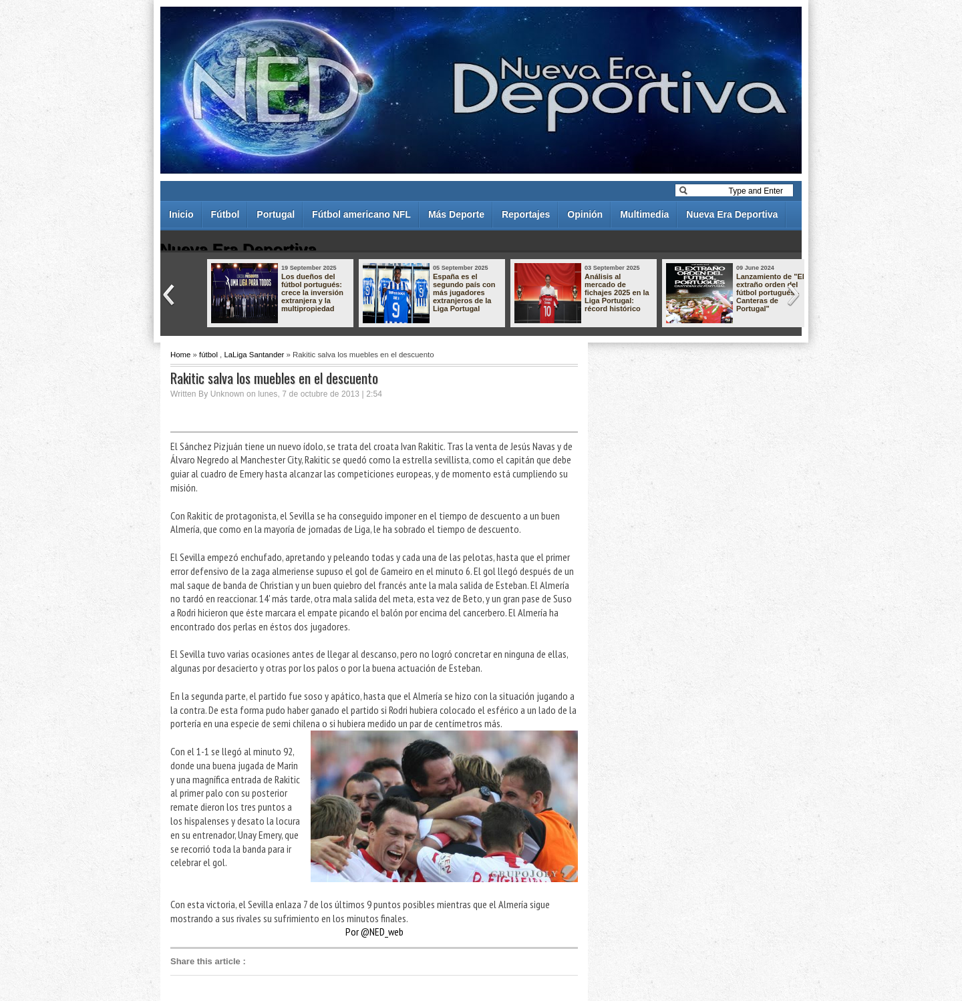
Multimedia (644, 214)
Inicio (181, 214)
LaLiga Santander (254, 355)
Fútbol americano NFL (361, 214)
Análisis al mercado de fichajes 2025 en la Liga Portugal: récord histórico (617, 292)
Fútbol (225, 214)
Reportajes (526, 214)
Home (180, 355)
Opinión (585, 214)
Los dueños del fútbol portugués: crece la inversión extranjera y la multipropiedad (312, 292)
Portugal (276, 214)
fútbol (208, 355)
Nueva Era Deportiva (732, 214)
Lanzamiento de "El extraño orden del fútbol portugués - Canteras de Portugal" (770, 292)
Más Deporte (456, 214)
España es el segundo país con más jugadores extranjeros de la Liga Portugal (464, 292)
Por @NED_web (374, 931)
